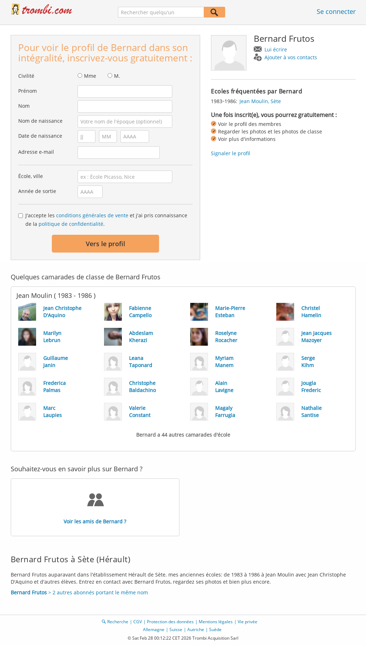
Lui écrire (275, 49)
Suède (215, 629)
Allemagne (153, 629)
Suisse (175, 629)
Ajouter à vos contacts (290, 57)
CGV (137, 622)
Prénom (27, 90)
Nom (24, 105)
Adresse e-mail (36, 151)
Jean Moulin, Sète (260, 101)
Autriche (195, 629)
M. (117, 75)
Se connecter (336, 11)
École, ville (30, 176)
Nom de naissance (40, 120)
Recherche (117, 622)
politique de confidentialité (71, 223)
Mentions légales (216, 622)
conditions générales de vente (92, 215)
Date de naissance (40, 135)
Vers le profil (105, 243)
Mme (90, 75)
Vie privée (247, 622)
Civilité (26, 75)
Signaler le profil (230, 153)
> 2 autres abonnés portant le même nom (79, 592)
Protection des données (170, 622)
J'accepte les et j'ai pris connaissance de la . (106, 219)
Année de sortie (37, 191)
